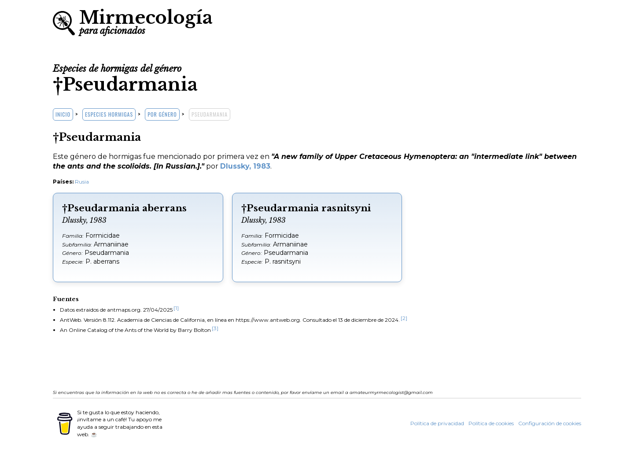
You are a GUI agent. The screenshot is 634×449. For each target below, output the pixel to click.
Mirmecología (146, 21)
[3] (215, 328)
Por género (162, 114)
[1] (176, 308)
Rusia (82, 181)
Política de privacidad (437, 423)
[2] (404, 318)
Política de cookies (491, 423)
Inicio (62, 114)
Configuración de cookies (549, 423)
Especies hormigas (109, 114)
